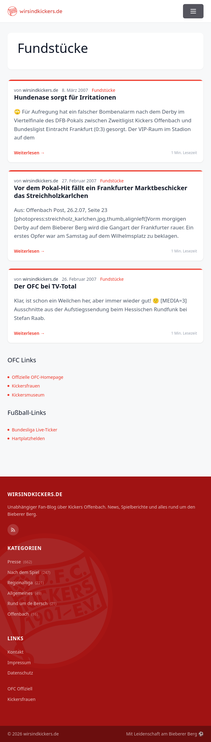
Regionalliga (25, 582)
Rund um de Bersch (31, 603)
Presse (19, 562)
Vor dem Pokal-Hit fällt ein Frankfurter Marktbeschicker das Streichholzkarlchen (100, 192)
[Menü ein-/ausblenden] (193, 11)
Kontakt (15, 652)
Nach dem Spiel (28, 572)
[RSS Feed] (13, 529)
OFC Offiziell (19, 689)
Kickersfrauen (23, 386)
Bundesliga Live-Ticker (32, 430)
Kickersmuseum (26, 395)
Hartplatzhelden (26, 438)
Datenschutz (20, 673)
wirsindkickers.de (40, 90)
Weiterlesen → (29, 153)
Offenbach (22, 614)
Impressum (19, 662)
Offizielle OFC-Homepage (35, 377)
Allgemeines (24, 593)
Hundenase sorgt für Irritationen (65, 97)
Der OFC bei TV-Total (45, 286)
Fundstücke (103, 90)
